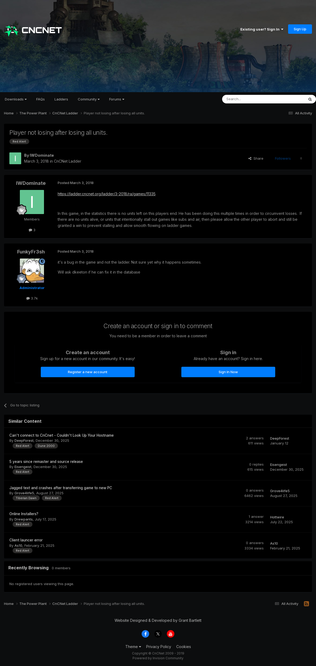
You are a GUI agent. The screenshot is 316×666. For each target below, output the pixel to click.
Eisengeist (22, 467)
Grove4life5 (24, 493)
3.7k (32, 298)
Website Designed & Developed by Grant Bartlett (158, 620)
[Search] (249, 99)
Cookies (183, 646)
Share (255, 158)
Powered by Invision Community (158, 658)
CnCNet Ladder (67, 161)
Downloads (16, 99)
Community (89, 99)
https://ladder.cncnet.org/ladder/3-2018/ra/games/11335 (107, 194)
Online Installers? (23, 514)
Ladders (61, 99)
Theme (133, 646)
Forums (116, 99)
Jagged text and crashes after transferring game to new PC (60, 488)
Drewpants (23, 519)
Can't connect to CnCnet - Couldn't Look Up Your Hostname (61, 435)
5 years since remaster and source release (46, 461)
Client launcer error (26, 540)
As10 (18, 545)
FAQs (40, 99)
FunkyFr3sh (31, 252)
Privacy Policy (158, 646)
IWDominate (42, 155)
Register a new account (87, 372)
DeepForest (24, 440)
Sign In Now (228, 372)
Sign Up (300, 29)
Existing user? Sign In (261, 29)
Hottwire (277, 517)
